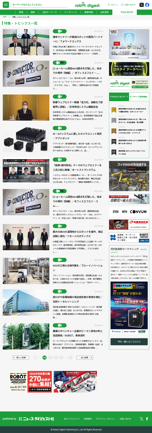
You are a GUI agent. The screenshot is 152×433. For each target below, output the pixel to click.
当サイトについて (72, 418)
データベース (70, 12)
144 (61, 357)
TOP (4, 17)
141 (44, 357)
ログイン (114, 4)
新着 (21, 12)
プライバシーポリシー (105, 418)
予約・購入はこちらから (129, 341)
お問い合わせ (130, 4)
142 (50, 357)
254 (70, 357)
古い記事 (84, 357)
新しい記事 (21, 357)
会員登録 (104, 12)
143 (55, 357)
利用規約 (88, 418)
